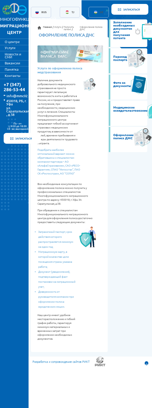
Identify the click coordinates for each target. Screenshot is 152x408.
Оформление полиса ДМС (91, 28)
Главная (47, 27)
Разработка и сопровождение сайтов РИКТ (61, 361)
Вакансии (12, 63)
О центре (12, 42)
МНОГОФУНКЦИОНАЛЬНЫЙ (28, 26)
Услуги (10, 48)
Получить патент (69, 28)
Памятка (12, 69)
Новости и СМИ (13, 55)
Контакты (12, 76)
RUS (44, 12)
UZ (101, 12)
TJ (73, 12)
